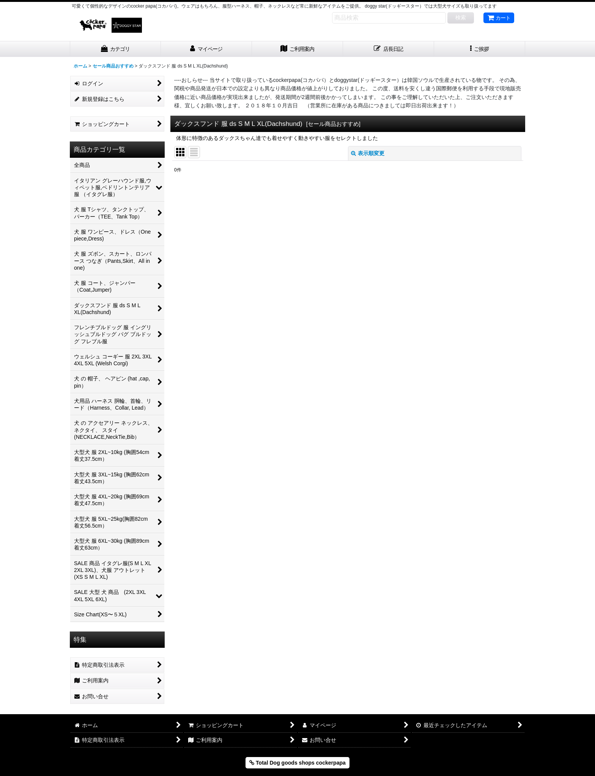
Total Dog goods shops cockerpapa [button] (297, 763)
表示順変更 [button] (367, 153)
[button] (479, 49)
